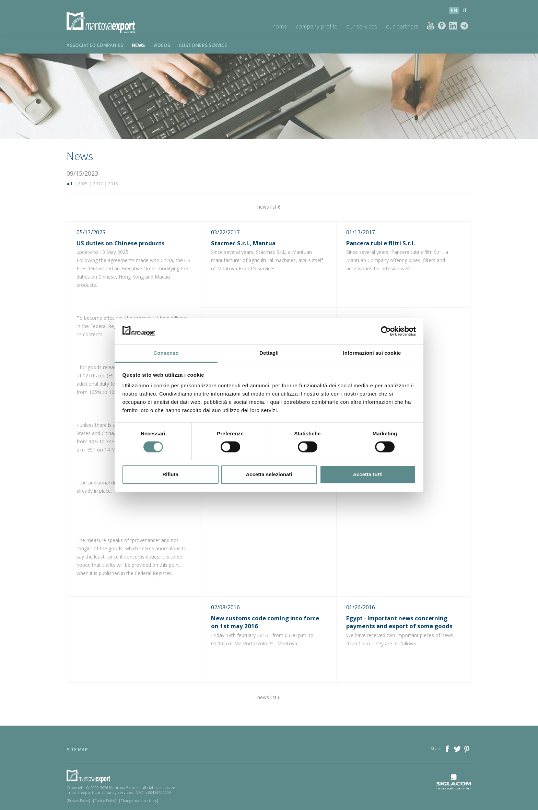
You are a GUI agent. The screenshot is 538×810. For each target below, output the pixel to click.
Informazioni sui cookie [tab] (372, 353)
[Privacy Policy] (78, 800)
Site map (77, 749)
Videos (161, 45)
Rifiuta (170, 475)
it (465, 10)
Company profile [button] (316, 26)
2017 (98, 184)
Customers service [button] (203, 45)
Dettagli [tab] (269, 353)
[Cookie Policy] (104, 800)
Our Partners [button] (402, 26)
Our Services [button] (361, 26)
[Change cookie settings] (138, 800)
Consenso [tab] (165, 353)
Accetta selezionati (269, 475)
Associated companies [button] (95, 45)
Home (279, 26)
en (454, 10)
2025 (82, 184)
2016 (113, 184)
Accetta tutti (368, 475)
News (138, 45)
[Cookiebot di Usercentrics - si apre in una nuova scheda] (386, 331)
